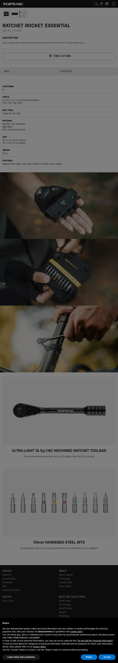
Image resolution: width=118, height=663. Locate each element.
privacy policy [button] (39, 646)
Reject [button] (89, 657)
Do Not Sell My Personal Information (95, 640)
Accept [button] (107, 657)
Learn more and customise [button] (21, 657)
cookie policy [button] (76, 631)
